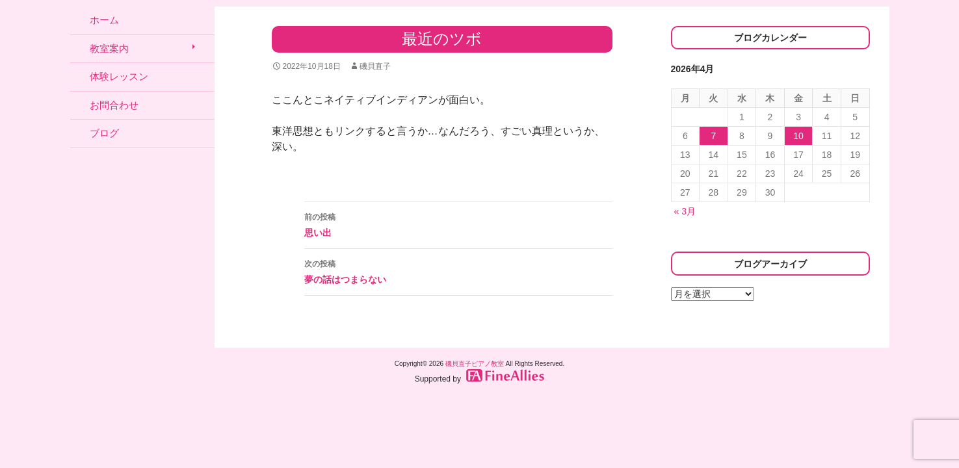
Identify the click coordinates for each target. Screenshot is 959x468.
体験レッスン (119, 76)
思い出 (458, 223)
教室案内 (109, 48)
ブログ (104, 132)
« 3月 (685, 211)
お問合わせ (114, 104)
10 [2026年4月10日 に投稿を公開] (798, 136)
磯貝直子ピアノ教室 (474, 363)
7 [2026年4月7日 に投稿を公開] (713, 136)
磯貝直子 (375, 66)
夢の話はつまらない (458, 270)
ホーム (104, 19)
